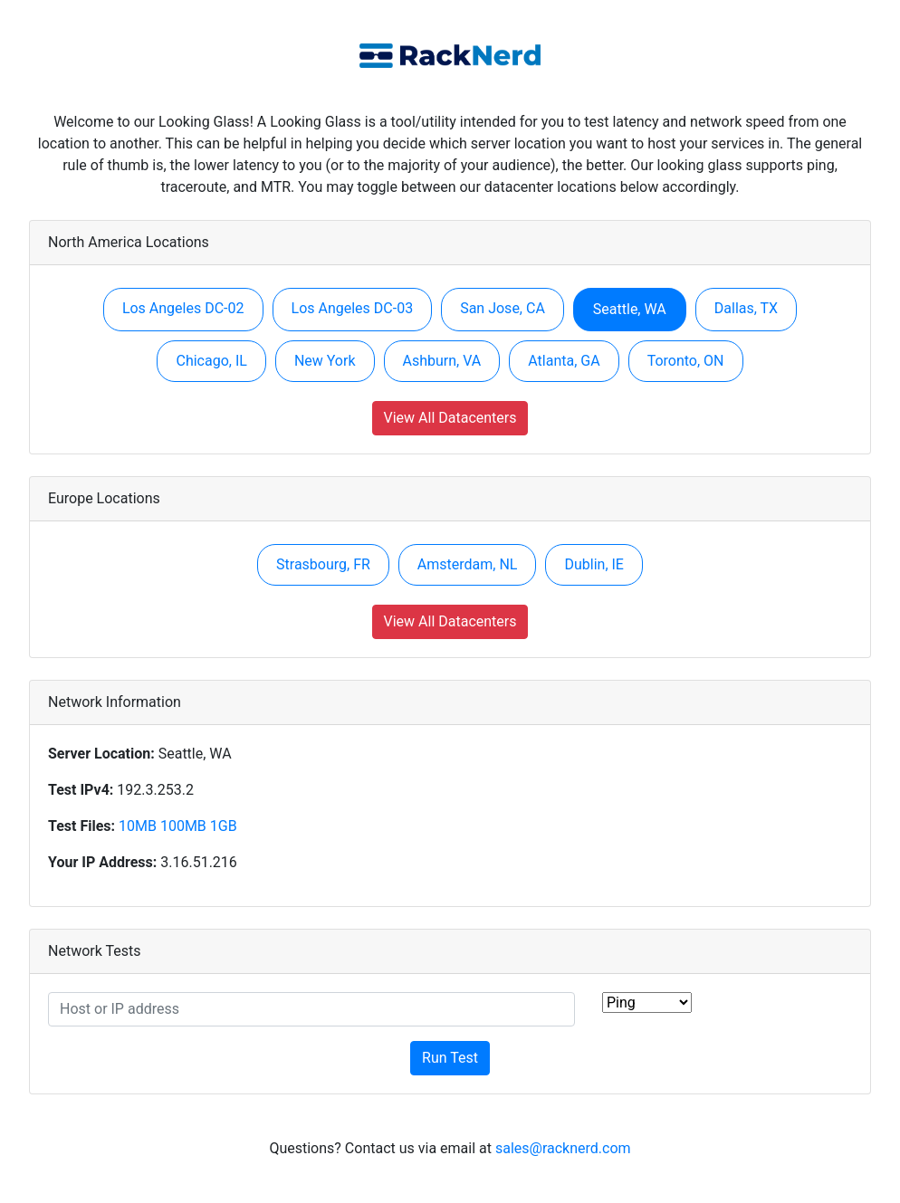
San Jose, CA (502, 308)
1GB (223, 826)
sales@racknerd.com (563, 1148)
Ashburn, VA (442, 360)
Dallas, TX (746, 308)
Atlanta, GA (563, 360)
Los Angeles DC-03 (353, 308)
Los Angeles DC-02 (183, 308)
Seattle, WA (629, 309)
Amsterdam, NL (467, 564)
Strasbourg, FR (323, 564)
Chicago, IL (211, 360)
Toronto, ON (685, 360)
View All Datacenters (450, 417)
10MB (138, 826)
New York (325, 360)
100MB (183, 826)
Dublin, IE (593, 564)
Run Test (450, 1057)
